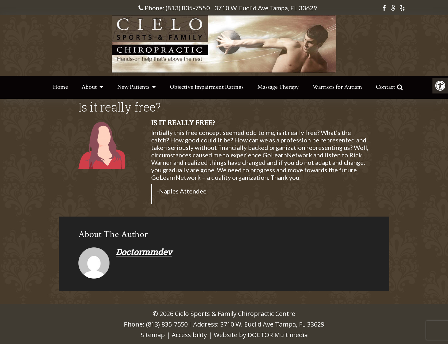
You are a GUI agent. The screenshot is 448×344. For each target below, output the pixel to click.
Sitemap (153, 335)
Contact (385, 87)
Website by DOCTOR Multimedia (261, 335)
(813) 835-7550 (188, 8)
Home (60, 87)
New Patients (133, 87)
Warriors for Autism (337, 87)
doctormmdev (144, 251)
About (89, 87)
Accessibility (189, 335)
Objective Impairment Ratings (207, 87)
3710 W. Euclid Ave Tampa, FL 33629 (265, 8)
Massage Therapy (278, 87)
